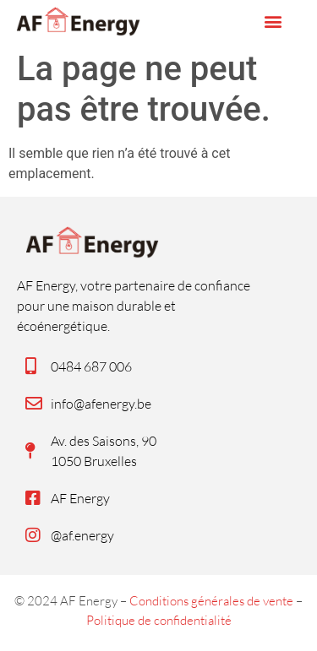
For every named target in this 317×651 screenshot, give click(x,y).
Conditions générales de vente (211, 601)
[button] (273, 21)
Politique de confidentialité (159, 620)
